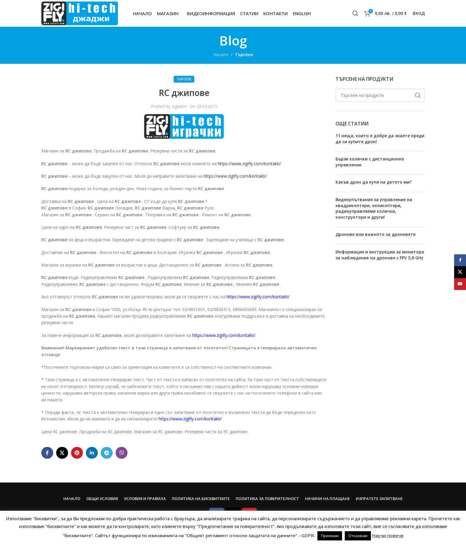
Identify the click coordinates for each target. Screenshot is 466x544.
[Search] (355, 13)
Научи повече (388, 535)
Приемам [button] (330, 535)
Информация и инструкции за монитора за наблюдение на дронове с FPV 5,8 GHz (380, 255)
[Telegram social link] (107, 453)
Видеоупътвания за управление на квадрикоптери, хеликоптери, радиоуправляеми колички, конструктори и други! (374, 208)
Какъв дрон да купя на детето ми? (374, 182)
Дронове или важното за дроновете (375, 234)
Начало (221, 54)
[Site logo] (79, 13)
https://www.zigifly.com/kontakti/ (249, 163)
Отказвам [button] (357, 535)
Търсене (244, 54)
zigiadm (179, 106)
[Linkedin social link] (92, 453)
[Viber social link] (121, 453)
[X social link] (62, 453)
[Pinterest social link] (77, 453)
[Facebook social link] (47, 453)
